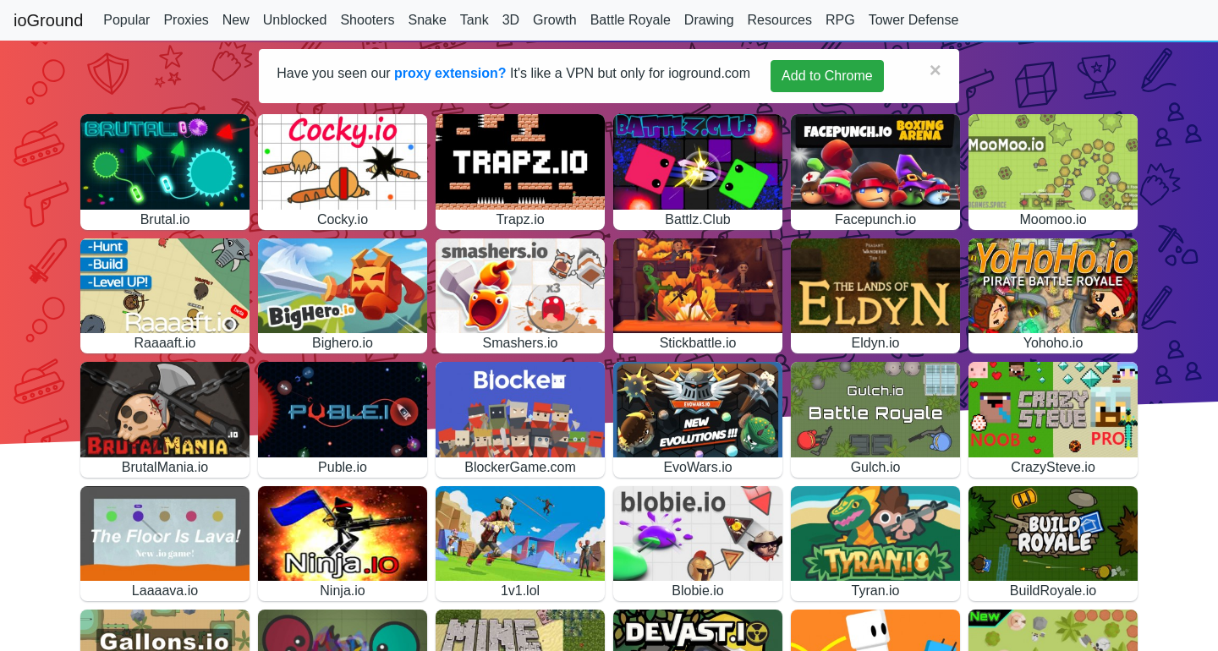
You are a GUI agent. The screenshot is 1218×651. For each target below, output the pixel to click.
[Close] (935, 70)
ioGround (48, 20)
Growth (555, 20)
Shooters (367, 20)
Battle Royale (630, 20)
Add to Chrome (827, 75)
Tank (474, 20)
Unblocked (295, 20)
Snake (427, 20)
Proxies (185, 20)
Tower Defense (914, 20)
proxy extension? (450, 73)
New (236, 20)
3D (510, 20)
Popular (126, 20)
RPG (840, 20)
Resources (780, 20)
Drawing (709, 20)
